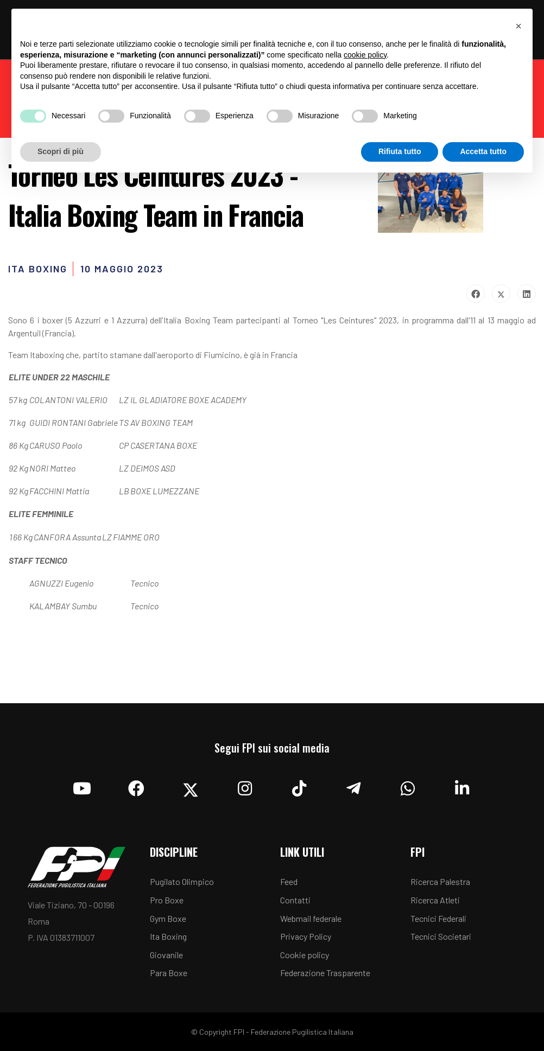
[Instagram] (245, 786)
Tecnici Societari (440, 936)
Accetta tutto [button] (483, 151)
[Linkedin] (462, 786)
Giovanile (166, 955)
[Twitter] (190, 786)
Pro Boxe (167, 900)
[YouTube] (82, 786)
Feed (289, 881)
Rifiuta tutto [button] (399, 151)
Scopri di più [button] (60, 151)
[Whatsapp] (407, 786)
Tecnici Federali (438, 918)
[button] (518, 26)
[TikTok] (299, 786)
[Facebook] (136, 786)
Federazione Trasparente (325, 972)
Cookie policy (304, 955)
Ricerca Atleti (435, 900)
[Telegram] (353, 786)
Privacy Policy (305, 936)
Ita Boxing (168, 936)
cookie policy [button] (365, 54)
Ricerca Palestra (440, 881)
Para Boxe (168, 972)
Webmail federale (310, 918)
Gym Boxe (168, 918)
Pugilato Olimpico (182, 881)
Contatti (295, 900)
